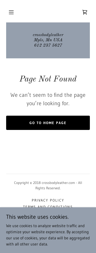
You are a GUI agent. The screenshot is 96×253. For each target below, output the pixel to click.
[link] (85, 12)
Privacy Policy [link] (48, 200)
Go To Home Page (48, 123)
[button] (11, 12)
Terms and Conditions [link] (48, 207)
